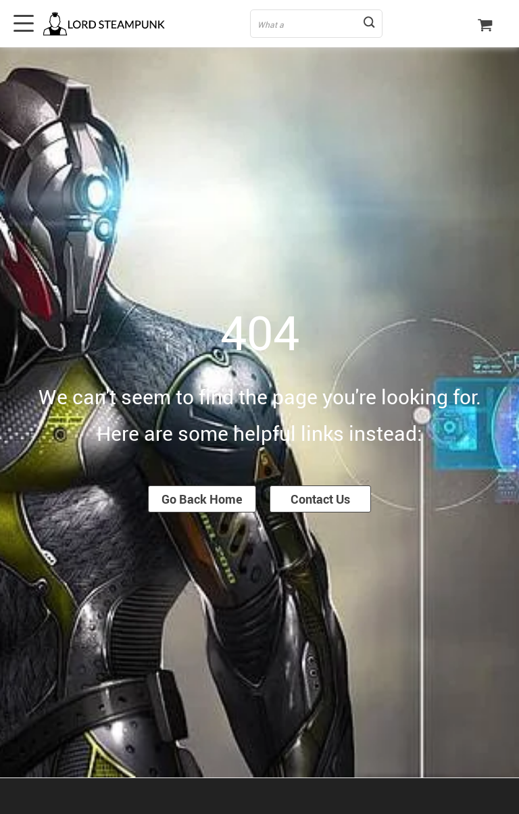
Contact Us (320, 499)
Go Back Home (202, 499)
